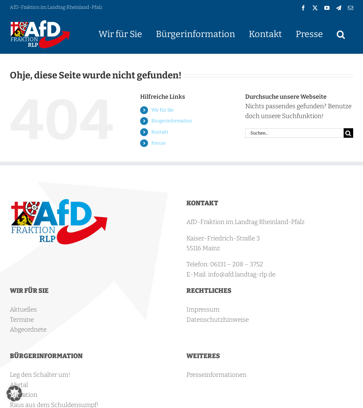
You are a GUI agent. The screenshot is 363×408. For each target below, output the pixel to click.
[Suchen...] (294, 133)
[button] (341, 34)
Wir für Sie (162, 110)
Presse (158, 143)
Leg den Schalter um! (40, 374)
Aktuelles (23, 309)
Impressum (203, 309)
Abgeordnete (28, 329)
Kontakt (159, 132)
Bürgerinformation (171, 121)
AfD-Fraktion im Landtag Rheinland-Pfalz (56, 7)
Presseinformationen (216, 374)
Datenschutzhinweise (217, 319)
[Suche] (348, 133)
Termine (22, 319)
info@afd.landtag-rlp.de (241, 274)
